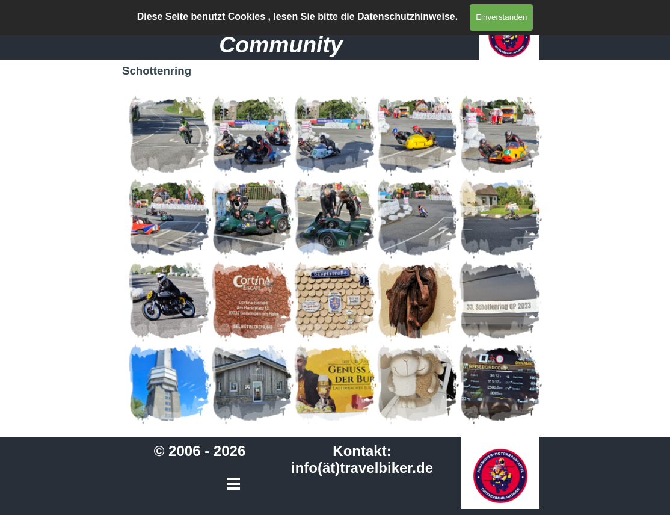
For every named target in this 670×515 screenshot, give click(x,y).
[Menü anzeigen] (455, 17)
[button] (169, 135)
